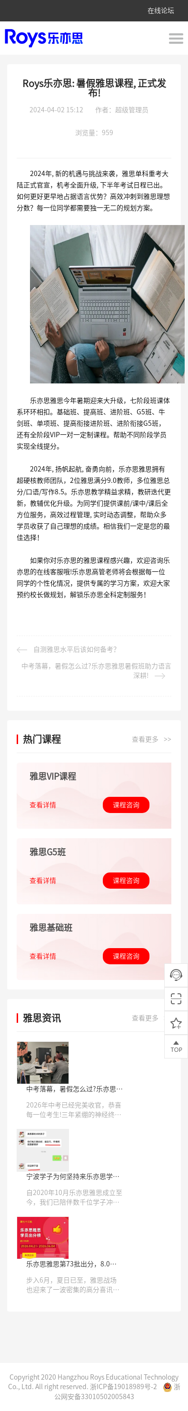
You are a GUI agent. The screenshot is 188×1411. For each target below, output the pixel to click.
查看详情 (43, 805)
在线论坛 (161, 10)
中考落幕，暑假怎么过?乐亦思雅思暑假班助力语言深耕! (96, 671)
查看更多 (151, 740)
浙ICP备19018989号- (121, 1386)
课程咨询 (126, 805)
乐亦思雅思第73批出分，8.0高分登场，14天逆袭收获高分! (71, 1265)
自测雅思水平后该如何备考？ (68, 649)
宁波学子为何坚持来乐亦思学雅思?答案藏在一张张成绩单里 (72, 1177)
